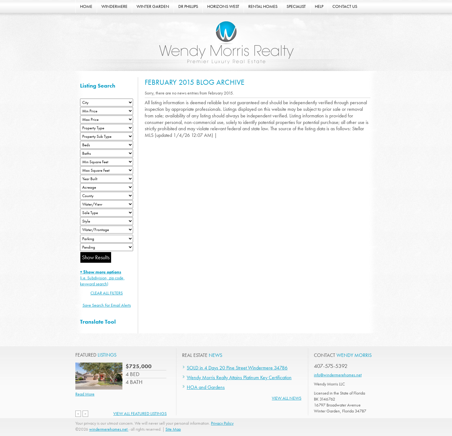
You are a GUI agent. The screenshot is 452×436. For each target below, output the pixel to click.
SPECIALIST (296, 6)
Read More (84, 394)
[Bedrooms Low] (106, 145)
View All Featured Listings (140, 413)
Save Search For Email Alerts (107, 305)
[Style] (106, 221)
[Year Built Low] (106, 179)
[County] (106, 196)
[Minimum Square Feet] (106, 162)
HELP (319, 6)
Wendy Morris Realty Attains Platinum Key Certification (239, 377)
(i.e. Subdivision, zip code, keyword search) (102, 278)
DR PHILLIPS (188, 6)
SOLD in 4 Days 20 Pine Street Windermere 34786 (237, 367)
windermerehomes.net (108, 429)
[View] (106, 204)
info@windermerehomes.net (338, 375)
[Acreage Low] (106, 187)
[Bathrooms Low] (106, 153)
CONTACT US (344, 6)
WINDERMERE (114, 6)
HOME (86, 6)
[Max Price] (106, 119)
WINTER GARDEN (153, 6)
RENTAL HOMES (262, 6)
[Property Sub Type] (106, 136)
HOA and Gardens (206, 387)
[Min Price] (106, 111)
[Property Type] (106, 128)
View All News (286, 398)
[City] (106, 102)
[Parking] (106, 239)
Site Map (173, 429)
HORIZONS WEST (223, 6)
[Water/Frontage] (106, 230)
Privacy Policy (222, 423)
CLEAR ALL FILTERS (106, 293)
